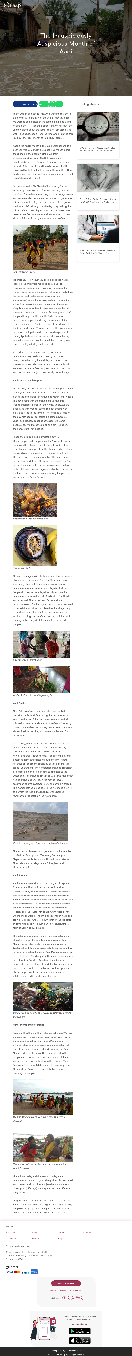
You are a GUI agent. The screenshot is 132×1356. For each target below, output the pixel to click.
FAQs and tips (75, 1290)
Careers (61, 1232)
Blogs (60, 1238)
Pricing (53, 1290)
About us (10, 1232)
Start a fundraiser (66, 1283)
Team (34, 1232)
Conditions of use (74, 1350)
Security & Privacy (58, 1350)
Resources (36, 1238)
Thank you (11, 1238)
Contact (87, 1232)
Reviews (62, 1290)
